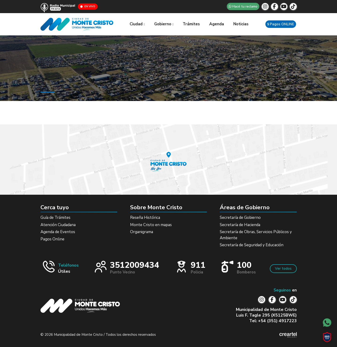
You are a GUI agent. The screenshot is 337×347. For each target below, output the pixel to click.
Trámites (191, 24)
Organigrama (141, 232)
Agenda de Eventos (57, 232)
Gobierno (163, 24)
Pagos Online (52, 239)
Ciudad (137, 24)
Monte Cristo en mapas (151, 225)
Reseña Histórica (145, 217)
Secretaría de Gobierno (240, 217)
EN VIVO (87, 6)
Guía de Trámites (55, 217)
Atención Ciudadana (58, 225)
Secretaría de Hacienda (240, 225)
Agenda (216, 24)
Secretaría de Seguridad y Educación (251, 245)
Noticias (241, 24)
